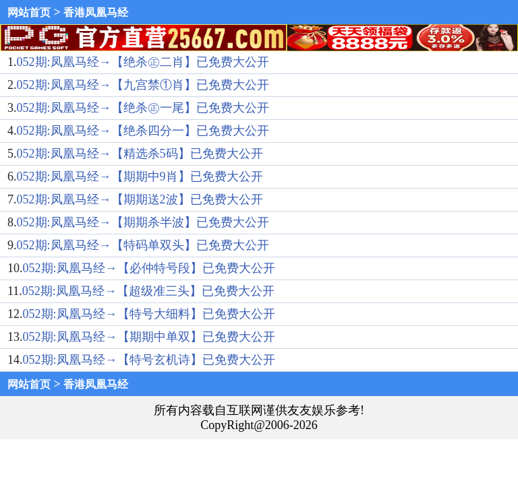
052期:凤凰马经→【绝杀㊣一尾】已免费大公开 (143, 108)
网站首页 (29, 12)
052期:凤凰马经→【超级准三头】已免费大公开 (148, 291)
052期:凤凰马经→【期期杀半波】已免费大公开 (143, 222)
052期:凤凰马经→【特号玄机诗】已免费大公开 (149, 359)
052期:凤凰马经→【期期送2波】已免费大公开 (140, 199)
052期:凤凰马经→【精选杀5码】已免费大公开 (140, 153)
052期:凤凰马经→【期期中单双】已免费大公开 (149, 337)
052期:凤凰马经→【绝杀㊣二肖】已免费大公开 (143, 62)
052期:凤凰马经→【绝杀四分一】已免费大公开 (143, 130)
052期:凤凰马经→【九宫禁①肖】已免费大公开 (143, 85)
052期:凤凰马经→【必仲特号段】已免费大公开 (149, 268)
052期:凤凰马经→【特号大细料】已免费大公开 (149, 314)
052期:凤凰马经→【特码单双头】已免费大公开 (143, 245)
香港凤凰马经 (95, 12)
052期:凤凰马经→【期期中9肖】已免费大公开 (140, 176)
